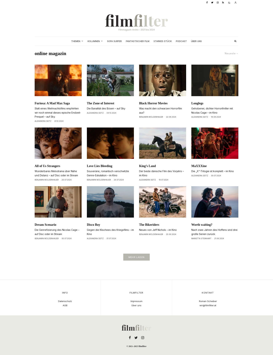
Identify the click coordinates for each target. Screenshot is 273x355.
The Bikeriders (149, 225)
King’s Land (147, 166)
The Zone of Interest (100, 103)
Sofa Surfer (114, 41)
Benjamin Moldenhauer (151, 117)
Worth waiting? (201, 225)
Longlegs (197, 103)
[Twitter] (212, 2)
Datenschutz (65, 301)
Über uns (196, 41)
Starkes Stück (163, 41)
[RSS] (223, 2)
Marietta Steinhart (201, 239)
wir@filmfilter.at (208, 305)
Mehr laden (136, 257)
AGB (65, 305)
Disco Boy (93, 225)
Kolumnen (94, 41)
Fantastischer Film (137, 41)
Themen (75, 41)
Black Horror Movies (153, 103)
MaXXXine (199, 166)
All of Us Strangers (47, 166)
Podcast (181, 41)
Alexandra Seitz (43, 121)
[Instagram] (217, 2)
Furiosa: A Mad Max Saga (52, 103)
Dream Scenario (45, 225)
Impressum (136, 301)
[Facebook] (207, 2)
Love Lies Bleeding (99, 166)
